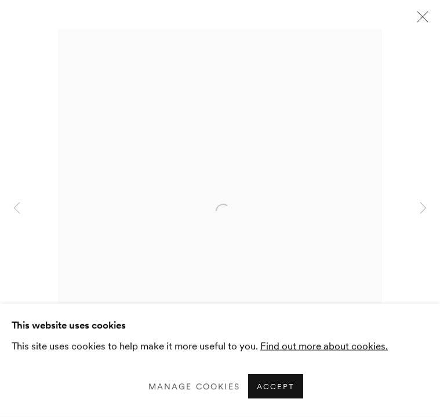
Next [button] (423, 208)
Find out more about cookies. (324, 346)
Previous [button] (17, 208)
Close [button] (419, 20)
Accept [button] (275, 387)
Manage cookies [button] (194, 386)
